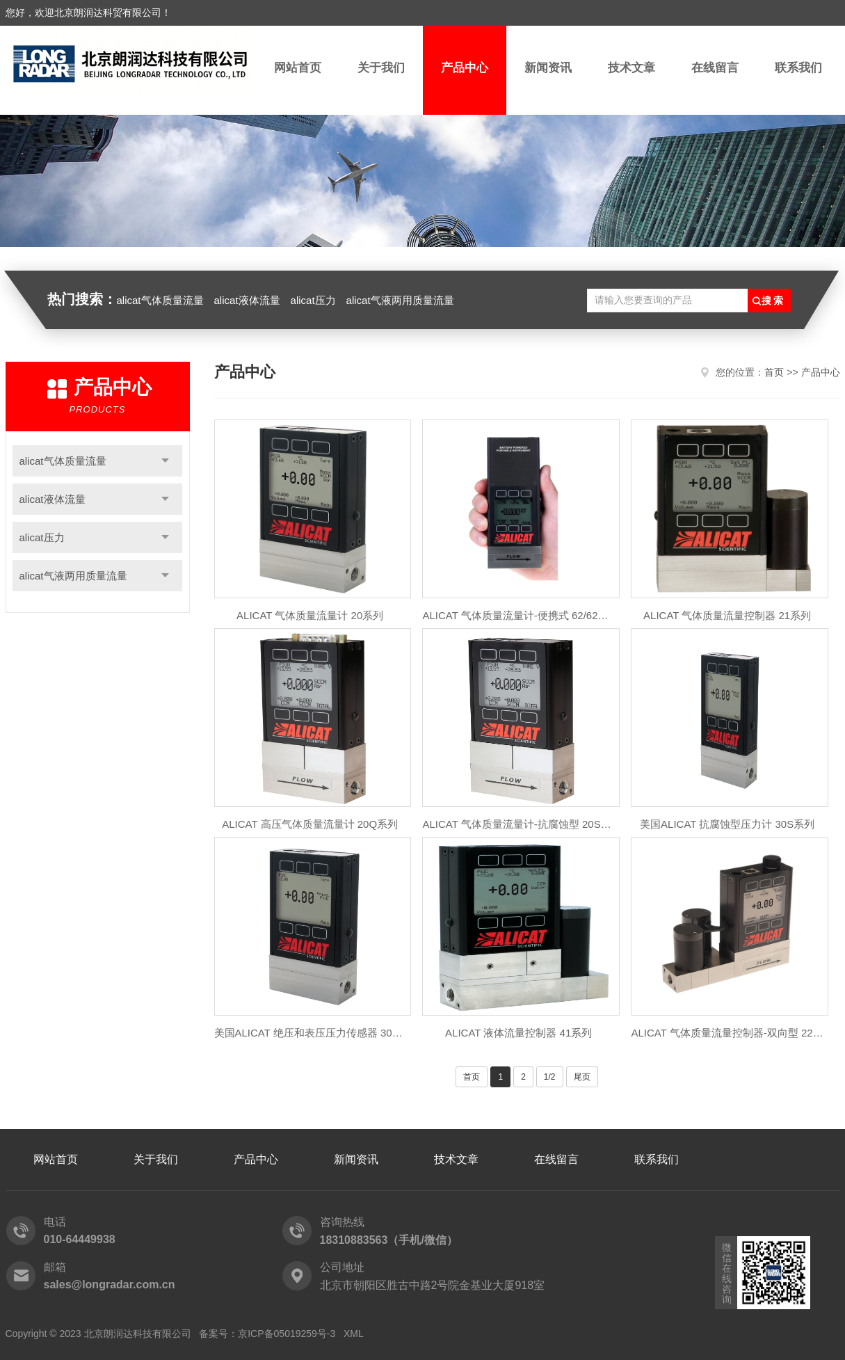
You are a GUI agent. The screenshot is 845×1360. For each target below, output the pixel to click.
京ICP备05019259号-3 (286, 1333)
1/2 (550, 1077)
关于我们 (381, 67)
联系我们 (798, 67)
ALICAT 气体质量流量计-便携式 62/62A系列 (518, 615)
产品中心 (464, 67)
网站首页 (297, 67)
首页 (774, 372)
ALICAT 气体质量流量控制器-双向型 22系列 (727, 1033)
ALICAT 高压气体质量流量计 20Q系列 (310, 824)
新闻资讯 (548, 67)
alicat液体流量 (247, 300)
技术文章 (631, 67)
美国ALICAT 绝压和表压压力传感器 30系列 (310, 1033)
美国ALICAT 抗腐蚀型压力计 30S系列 (727, 824)
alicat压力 (313, 300)
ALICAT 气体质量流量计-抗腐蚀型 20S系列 (518, 824)
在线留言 (715, 67)
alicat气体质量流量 (160, 300)
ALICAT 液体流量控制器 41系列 (518, 1033)
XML (354, 1333)
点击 (165, 461)
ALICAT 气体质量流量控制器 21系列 (727, 615)
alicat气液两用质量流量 (400, 300)
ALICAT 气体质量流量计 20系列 (309, 615)
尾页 (582, 1077)
